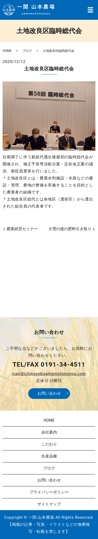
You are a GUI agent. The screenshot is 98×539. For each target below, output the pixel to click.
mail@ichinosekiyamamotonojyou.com (49, 373)
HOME (7, 51)
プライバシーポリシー (49, 492)
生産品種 (49, 456)
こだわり (49, 444)
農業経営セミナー (22, 229)
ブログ (27, 51)
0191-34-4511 (63, 364)
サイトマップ (49, 504)
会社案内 (49, 432)
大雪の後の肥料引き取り (69, 229)
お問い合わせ (49, 393)
